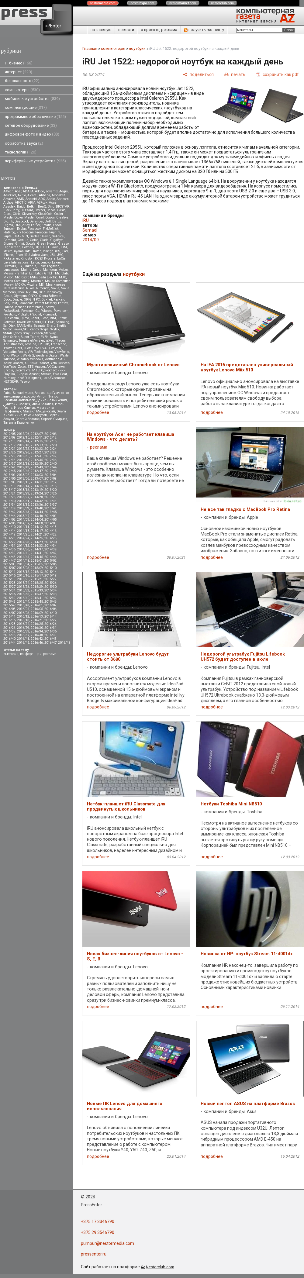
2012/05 (9, 434)
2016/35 (50, 631)
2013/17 (9, 490)
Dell (48, 221)
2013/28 (37, 497)
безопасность (22, 80)
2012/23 (37, 449)
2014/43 (9, 557)
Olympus (20, 296)
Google (31, 244)
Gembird (9, 240)
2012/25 (9, 452)
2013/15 (37, 486)
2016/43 (50, 639)
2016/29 (23, 628)
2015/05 (37, 564)
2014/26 (50, 538)
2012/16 (50, 441)
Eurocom (9, 229)
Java (44, 255)
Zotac (22, 367)
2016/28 (9, 628)
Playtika (9, 374)
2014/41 (37, 553)
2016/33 (23, 631)
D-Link (8, 221)
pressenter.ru (93, 1254)
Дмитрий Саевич (16, 404)
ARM (31, 203)
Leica (35, 262)
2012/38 (23, 464)
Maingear (50, 270)
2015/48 (23, 605)
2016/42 (37, 639)
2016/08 (23, 613)
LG (20, 266)
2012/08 (50, 434)
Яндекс (22, 374)
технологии (20, 152)
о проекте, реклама (159, 29)
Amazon (9, 199)
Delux (56, 221)
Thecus (60, 341)
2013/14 (23, 486)
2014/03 (23, 520)
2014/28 (23, 542)
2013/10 (23, 482)
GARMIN (21, 236)
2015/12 (23, 572)
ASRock (42, 203)
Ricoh (44, 318)
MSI (41, 285)
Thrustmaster (13, 344)
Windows (36, 359)
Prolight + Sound (29, 314)
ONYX (32, 296)
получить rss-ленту (204, 29)
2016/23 (9, 624)
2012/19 (37, 445)
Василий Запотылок (19, 400)
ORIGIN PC (32, 299)
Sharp (51, 326)
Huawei (53, 247)
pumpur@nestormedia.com (107, 1243)
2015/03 (9, 564)
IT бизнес (19, 63)
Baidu (21, 206)
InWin (37, 251)
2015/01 (37, 561)
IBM (64, 247)
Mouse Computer (57, 281)
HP (36, 247)
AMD (20, 199)
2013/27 (23, 497)
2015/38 (50, 594)
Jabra (35, 255)
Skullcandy (31, 329)
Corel (40, 217)
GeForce (58, 236)
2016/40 (9, 639)
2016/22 (50, 620)
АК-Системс (56, 367)
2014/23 (9, 538)
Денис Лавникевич (51, 400)
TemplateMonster (31, 341)
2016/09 (37, 613)
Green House (47, 244)
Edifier (35, 225)
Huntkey (9, 378)
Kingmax (34, 378)
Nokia (55, 288)
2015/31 (9, 590)
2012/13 (9, 441)
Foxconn (28, 232)
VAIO (46, 348)
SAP (19, 326)
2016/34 (37, 631)
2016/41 (23, 639)
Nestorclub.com (160, 1267)
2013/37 (50, 505)
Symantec (10, 341)
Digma (8, 225)
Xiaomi (18, 363)
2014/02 (9, 520)
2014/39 (9, 553)
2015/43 (9, 602)
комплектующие (26, 107)
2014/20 (23, 534)
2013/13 (9, 486)
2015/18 (50, 575)
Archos (8, 203)
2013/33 (50, 501)
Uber (18, 348)
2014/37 (37, 549)
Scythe (28, 326)
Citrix (16, 214)
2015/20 (23, 579)
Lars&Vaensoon (54, 378)
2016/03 (9, 609)
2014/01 (50, 516)
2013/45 (50, 512)
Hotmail (27, 247)
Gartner (34, 236)
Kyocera (50, 258)
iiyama (19, 251)
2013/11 (37, 482)
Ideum (7, 251)
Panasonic (26, 303)
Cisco (7, 214)
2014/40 (23, 553)
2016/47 (50, 643)
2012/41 (9, 467)
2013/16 (50, 486)
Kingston (27, 258)
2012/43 (37, 467)
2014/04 (37, 520)
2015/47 (9, 605)
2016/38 (37, 635)
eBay (25, 225)
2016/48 (64, 643)
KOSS (39, 258)
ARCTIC (20, 203)
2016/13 (37, 616)
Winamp (23, 359)
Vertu (22, 352)
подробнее (98, 412)
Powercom (61, 311)
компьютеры (22, 90)
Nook (21, 292)
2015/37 (37, 594)
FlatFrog (9, 232)
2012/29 (9, 456)
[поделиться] (198, 74)
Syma (54, 337)
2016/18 (23, 620)
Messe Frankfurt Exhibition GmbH (28, 273)
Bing (51, 206)
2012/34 (23, 460)
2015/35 (9, 594)
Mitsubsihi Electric (43, 277)
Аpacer (40, 367)
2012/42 (23, 467)
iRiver (19, 255)
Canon (51, 210)
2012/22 (23, 449)
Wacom (16, 355)
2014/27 (9, 542)
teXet (49, 341)
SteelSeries (11, 337)
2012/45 (9, 471)
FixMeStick (51, 229)
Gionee (8, 244)
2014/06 (9, 523)
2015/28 (23, 587)
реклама (50, 654)
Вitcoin (8, 370)
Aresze (46, 374)
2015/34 (50, 590)
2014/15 (23, 531)
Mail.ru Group (31, 270)
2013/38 (9, 508)
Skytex (54, 329)
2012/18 (23, 445)
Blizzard (27, 210)
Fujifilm (54, 232)
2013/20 (50, 490)
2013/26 (9, 497)
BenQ (42, 206)
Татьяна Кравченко (18, 423)
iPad (64, 251)
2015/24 (23, 583)
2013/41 (50, 508)
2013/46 (9, 516)
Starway (49, 333)
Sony (19, 333)
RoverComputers (29, 322)
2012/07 (37, 434)
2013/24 (37, 493)
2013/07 (37, 479)
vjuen (29, 393)
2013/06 (23, 479)
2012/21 (9, 449)
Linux (42, 266)
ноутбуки (137, 48)
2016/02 (50, 605)
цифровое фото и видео (32, 134)
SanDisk (9, 326)
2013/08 (50, 479)
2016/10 (50, 613)
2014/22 (50, 534)
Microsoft (22, 277)
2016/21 (37, 620)
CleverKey (29, 214)
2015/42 (50, 598)
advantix (52, 191)
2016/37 (23, 635)
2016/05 (37, 609)
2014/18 (50, 531)
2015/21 (37, 579)
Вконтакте (23, 370)
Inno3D (22, 378)
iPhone (8, 255)
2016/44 (9, 643)
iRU (27, 255)
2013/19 (37, 490)
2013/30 (9, 501)
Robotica (9, 322)
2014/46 (50, 557)
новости (126, 29)
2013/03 (37, 475)
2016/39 (50, 635)
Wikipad (9, 359)
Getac (34, 240)
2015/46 (50, 602)
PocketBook (11, 311)
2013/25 (50, 493)
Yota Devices (60, 363)
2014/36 (23, 549)
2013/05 (9, 479)
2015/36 (23, 594)
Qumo (24, 318)
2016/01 (37, 605)
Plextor (49, 307)
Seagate (40, 326)
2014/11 (23, 527)
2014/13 (50, 527)
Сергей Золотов (28, 419)
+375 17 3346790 (97, 1221)
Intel (28, 251)
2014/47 (9, 561)
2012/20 (50, 445)
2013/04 (50, 475)
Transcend (58, 344)
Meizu (63, 270)
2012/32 (50, 456)
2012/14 (23, 441)
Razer (34, 318)
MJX (62, 277)
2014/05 (50, 520)
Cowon (50, 217)
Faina (7, 393)
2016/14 (50, 616)
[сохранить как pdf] (277, 74)
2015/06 (50, 564)
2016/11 (9, 616)
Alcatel (32, 195)
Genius (23, 240)
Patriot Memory (46, 303)
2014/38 (50, 549)
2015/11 (9, 572)
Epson (57, 225)
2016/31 (50, 628)
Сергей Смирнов (54, 419)
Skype (44, 329)
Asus (53, 203)
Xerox (7, 363)
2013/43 (23, 512)
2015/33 (37, 590)
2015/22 (50, 579)
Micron (8, 277)
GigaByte (57, 240)
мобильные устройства (32, 98)
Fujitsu (8, 236)
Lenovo (45, 262)
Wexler (65, 355)
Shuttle (62, 326)
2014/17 (37, 531)
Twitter (8, 348)
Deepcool (21, 221)
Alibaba (44, 195)
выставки (11, 654)
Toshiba (30, 344)
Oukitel (46, 299)
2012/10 (23, 437)
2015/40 (23, 598)
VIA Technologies (40, 352)
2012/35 (37, 460)
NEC (6, 288)
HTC (43, 247)
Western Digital (47, 355)
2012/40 (50, 464)
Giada (44, 240)
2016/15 (9, 620)
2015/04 (23, 564)
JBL (53, 255)
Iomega (48, 251)
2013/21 (9, 493)
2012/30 (23, 456)
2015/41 (37, 598)
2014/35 (9, 549)
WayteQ (28, 355)
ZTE (30, 367)
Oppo (7, 299)
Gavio (46, 236)
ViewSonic (61, 352)
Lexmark (9, 266)
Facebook (34, 229)
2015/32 (23, 590)
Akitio (22, 195)
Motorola (37, 281)
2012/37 (9, 464)
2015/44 (23, 602)
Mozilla (31, 285)
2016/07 (9, 613)
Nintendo (42, 288)
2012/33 (9, 460)
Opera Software (50, 296)
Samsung (62, 322)
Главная (89, 48)
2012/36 (50, 460)
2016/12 (23, 616)
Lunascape (11, 270)
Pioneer (20, 307)
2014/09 (50, 523)
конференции (31, 654)
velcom (56, 348)
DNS (18, 225)
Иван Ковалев (43, 404)
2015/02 (50, 561)
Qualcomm (11, 318)
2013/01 (9, 475)
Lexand (57, 262)
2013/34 (9, 505)
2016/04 (23, 609)
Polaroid (46, 311)
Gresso (63, 244)
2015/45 (37, 602)
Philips (8, 307)
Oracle (17, 299)
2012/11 (37, 437)
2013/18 (23, 490)
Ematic (46, 225)
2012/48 (50, 471)
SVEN (45, 337)
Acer (18, 191)
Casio (61, 210)
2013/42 (9, 512)
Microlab (61, 273)
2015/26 (50, 583)
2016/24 (23, 624)
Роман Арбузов (35, 415)
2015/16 (23, 575)
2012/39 (37, 464)
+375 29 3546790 (97, 1232)
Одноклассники (53, 370)
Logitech (53, 266)
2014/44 (23, 557)
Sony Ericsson (33, 333)
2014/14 (9, 531)
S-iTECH (48, 322)
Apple (51, 199)
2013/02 (23, 475)
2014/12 (37, 527)
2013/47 (23, 516)
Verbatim (10, 352)
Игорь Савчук (24, 408)
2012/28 (50, 452)
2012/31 (37, 456)
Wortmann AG (55, 359)
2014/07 (23, 523)
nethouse (18, 288)
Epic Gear (60, 374)
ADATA (28, 191)
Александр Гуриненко (52, 393)
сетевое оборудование (31, 125)
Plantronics (35, 307)
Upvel (36, 348)
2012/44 (50, 467)
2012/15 (37, 441)
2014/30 (50, 542)
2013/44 (37, 512)
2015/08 (23, 568)
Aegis (63, 191)
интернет (18, 72)
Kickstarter (11, 258)
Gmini (19, 244)
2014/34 (50, 546)
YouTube (9, 367)
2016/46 (37, 643)
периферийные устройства (35, 161)
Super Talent (30, 337)
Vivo (6, 355)
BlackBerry (11, 210)
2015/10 (50, 568)
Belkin (31, 206)
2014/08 (37, 523)
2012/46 (23, 471)
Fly (19, 232)
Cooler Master (24, 217)
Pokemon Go (30, 311)
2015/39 (9, 598)
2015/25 (37, 583)
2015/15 (9, 575)
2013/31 (23, 501)
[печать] (234, 74)
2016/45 (23, 643)
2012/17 (9, 445)
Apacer (34, 374)
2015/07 (9, 568)
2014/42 (50, 553)
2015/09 (37, 568)
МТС (36, 370)
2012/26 (23, 452)
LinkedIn (29, 266)
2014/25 (37, 538)
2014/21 (37, 534)
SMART (8, 333)
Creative (62, 217)
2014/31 (9, 546)
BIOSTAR (62, 206)
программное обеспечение (35, 116)
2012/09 (9, 437)
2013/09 (9, 482)
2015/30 (50, 587)
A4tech (8, 191)
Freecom (41, 232)
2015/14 (50, 572)
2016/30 (37, 628)
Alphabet (58, 195)
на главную (101, 29)
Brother (40, 210)
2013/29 (50, 497)
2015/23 (9, 583)
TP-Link (43, 344)
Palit (14, 303)
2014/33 (37, 546)
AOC (41, 199)
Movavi (8, 285)
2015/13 (37, 572)
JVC (60, 255)
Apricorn (63, 199)
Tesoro (24, 382)
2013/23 (23, 493)
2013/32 (37, 501)
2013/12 (50, 482)
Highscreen (11, 247)
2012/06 (23, 434)
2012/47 (37, 471)
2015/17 (37, 575)
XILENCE (31, 363)
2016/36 (9, 635)
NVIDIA (31, 292)
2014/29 (37, 542)
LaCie (61, 258)
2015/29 (37, 587)
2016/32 (9, 631)
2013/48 (37, 516)
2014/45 (37, 557)
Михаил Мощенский (39, 411)
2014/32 (23, 546)
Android (31, 199)
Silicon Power (12, 329)
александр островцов (19, 396)
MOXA (20, 285)
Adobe (39, 191)
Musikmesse (55, 285)
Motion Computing (16, 281)
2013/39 (23, 508)
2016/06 (50, 609)
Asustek (9, 206)
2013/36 (37, 505)
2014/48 (23, 561)
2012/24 (50, 449)
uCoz (27, 348)
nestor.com (103, 3)
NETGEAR (10, 382)
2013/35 (23, 505)
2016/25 (37, 624)
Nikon (30, 288)
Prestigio (9, 314)
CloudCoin (45, 214)
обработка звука (24, 143)
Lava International (16, 262)
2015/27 (9, 587)
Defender (36, 221)
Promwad (49, 314)
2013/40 (37, 508)
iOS (57, 251)
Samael (18, 393)
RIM (53, 318)
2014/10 (9, 527)
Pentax (63, 303)
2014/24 (23, 538)
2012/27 (37, 452)
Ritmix (62, 318)
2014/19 (9, 534)
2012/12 (50, 437)
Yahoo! (44, 363)
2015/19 (9, 579)
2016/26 (50, 624)
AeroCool (9, 195)
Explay (21, 229)
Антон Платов (47, 396)
